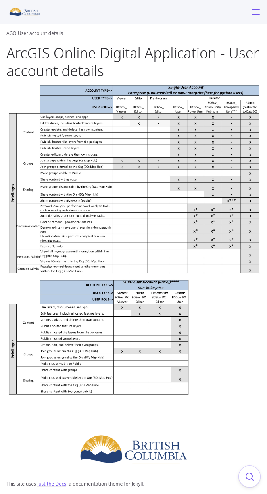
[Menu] (256, 12)
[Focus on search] (249, 476)
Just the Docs (51, 484)
